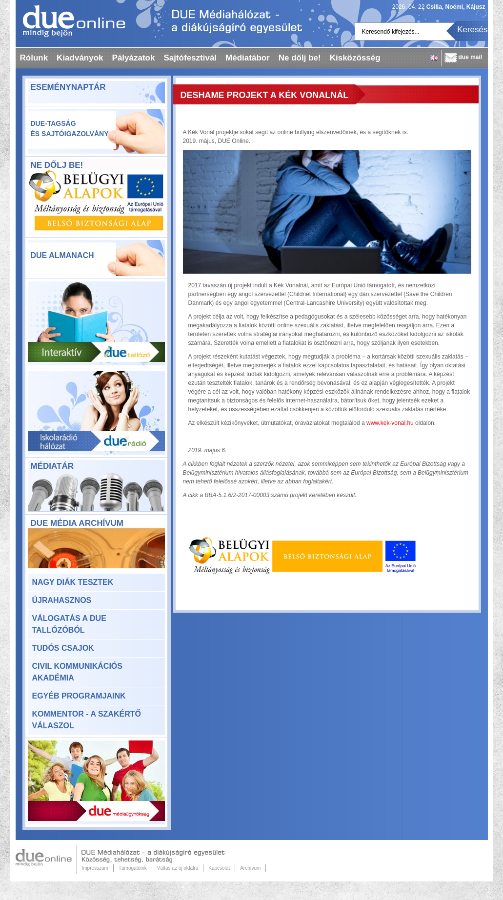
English (434, 57)
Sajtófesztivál (190, 57)
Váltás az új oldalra (178, 868)
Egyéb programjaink (79, 696)
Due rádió (96, 413)
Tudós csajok (63, 648)
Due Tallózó (96, 323)
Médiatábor (247, 57)
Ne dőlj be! (300, 57)
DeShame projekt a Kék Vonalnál (265, 95)
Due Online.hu (46, 859)
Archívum (250, 868)
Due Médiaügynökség (96, 782)
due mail (471, 57)
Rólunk (34, 57)
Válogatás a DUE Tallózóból (69, 624)
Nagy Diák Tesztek (73, 582)
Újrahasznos (62, 600)
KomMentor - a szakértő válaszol (86, 720)
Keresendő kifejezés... (391, 31)
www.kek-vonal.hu (390, 423)
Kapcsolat (219, 868)
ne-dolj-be (96, 203)
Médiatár (52, 466)
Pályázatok (133, 57)
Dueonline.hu (70, 21)
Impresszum (95, 868)
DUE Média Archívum (77, 523)
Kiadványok (80, 57)
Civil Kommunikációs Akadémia (77, 672)
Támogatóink (133, 868)
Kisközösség (355, 57)
